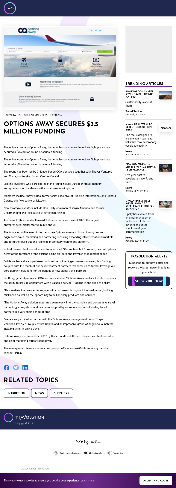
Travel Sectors (133, 111)
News (39, 393)
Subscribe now (149, 281)
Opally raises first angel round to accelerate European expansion (139, 205)
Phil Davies (23, 115)
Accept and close (156, 481)
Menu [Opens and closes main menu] (168, 7)
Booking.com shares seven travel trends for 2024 (139, 94)
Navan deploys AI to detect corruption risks (138, 127)
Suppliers (61, 393)
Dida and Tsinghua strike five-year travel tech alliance (140, 167)
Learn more (87, 480)
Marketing (16, 393)
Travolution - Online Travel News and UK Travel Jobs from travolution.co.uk (24, 417)
